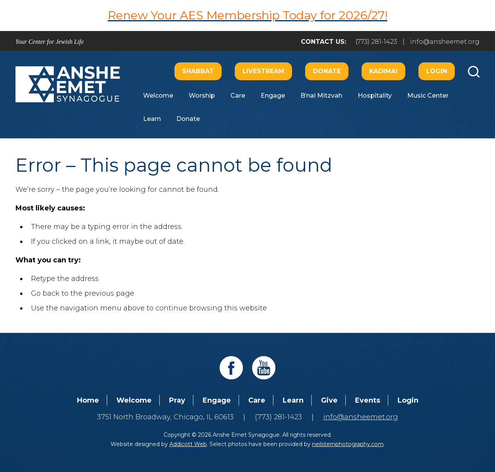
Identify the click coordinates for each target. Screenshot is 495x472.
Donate (327, 71)
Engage (273, 95)
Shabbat (198, 71)
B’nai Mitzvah (321, 95)
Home (88, 400)
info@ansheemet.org (445, 41)
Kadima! (383, 71)
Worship (202, 95)
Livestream (263, 71)
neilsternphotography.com (348, 444)
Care (237, 95)
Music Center (428, 95)
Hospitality (375, 95)
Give (329, 400)
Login (436, 71)
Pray (177, 400)
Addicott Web (188, 444)
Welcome (158, 95)
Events (367, 400)
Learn (152, 118)
